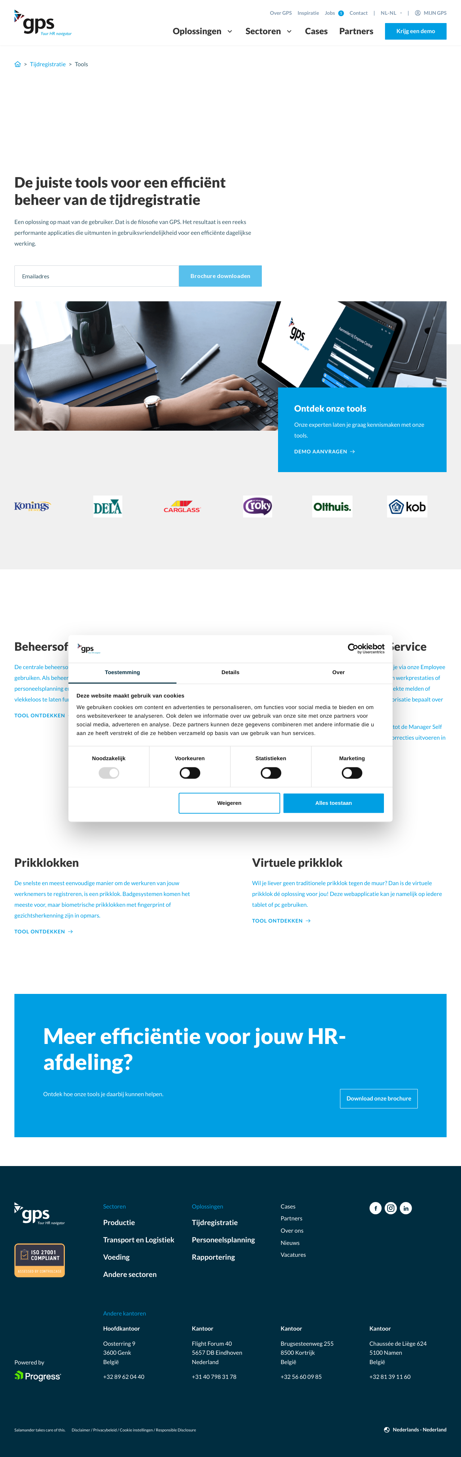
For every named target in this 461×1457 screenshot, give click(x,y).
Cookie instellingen (136, 1430)
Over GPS (281, 13)
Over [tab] (338, 672)
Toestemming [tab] (122, 672)
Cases (316, 31)
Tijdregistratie (48, 64)
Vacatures (293, 1254)
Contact (359, 13)
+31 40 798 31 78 (214, 1376)
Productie (119, 1222)
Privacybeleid (105, 1430)
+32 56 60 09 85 (301, 1376)
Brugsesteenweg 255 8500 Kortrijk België (307, 1353)
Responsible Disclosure (176, 1430)
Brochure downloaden (220, 275)
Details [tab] (230, 672)
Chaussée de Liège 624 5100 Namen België (398, 1353)
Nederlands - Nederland (420, 1429)
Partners (356, 31)
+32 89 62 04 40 (123, 1376)
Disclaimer (81, 1430)
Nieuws (290, 1242)
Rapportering (213, 1257)
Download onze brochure (378, 1098)
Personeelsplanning (223, 1240)
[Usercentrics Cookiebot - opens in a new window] (353, 649)
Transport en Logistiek (138, 1240)
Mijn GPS (435, 13)
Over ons (292, 1230)
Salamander (24, 1430)
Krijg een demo (416, 31)
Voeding (116, 1257)
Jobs (330, 13)
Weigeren (229, 803)
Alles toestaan (333, 803)
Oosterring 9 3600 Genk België (119, 1353)
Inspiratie (308, 13)
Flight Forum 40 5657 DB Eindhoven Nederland (217, 1353)
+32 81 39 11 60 (390, 1376)
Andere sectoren (130, 1274)
